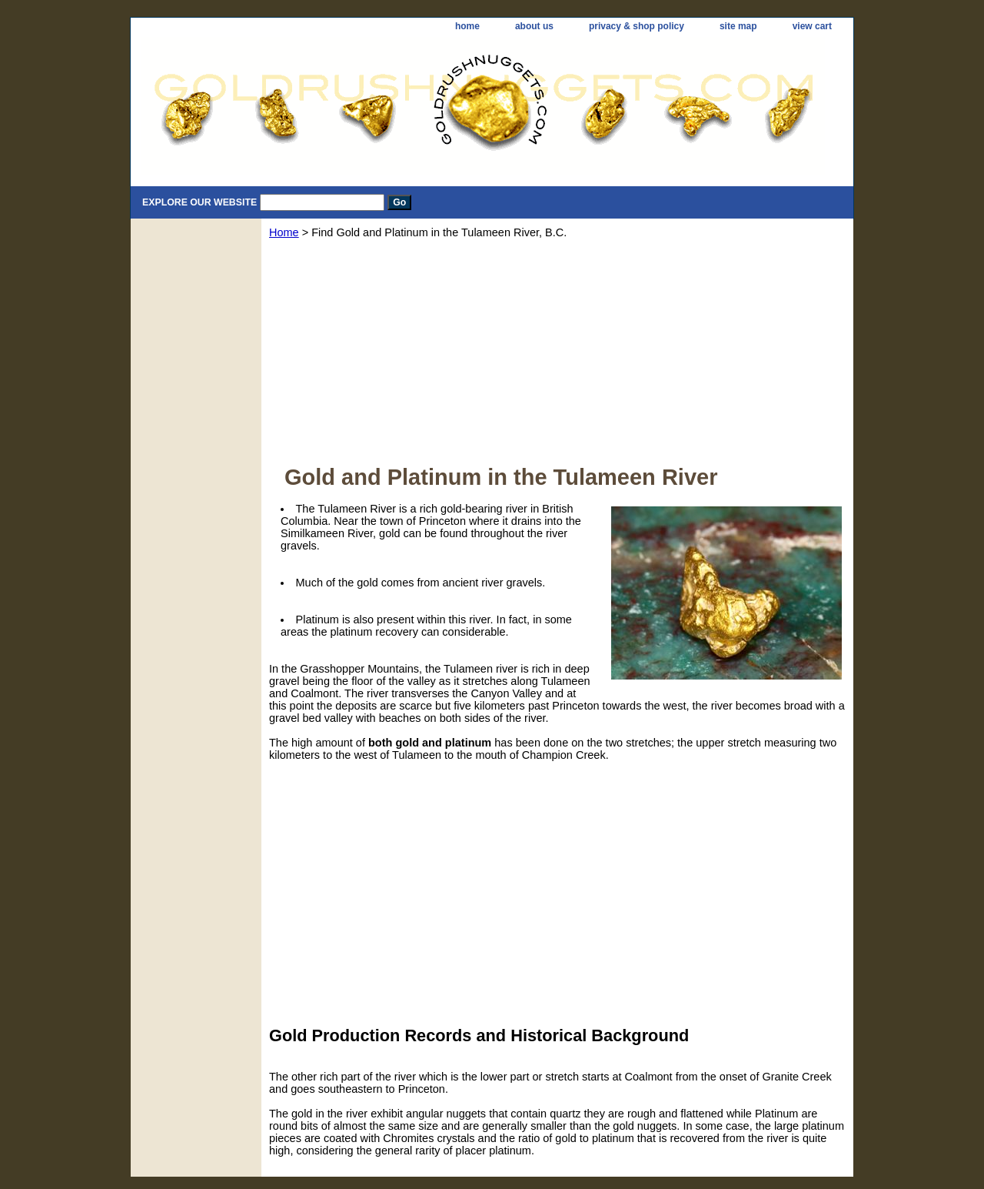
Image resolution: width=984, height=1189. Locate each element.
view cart (812, 26)
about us (534, 26)
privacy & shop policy (636, 26)
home (467, 26)
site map (738, 26)
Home (284, 232)
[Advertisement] (557, 357)
